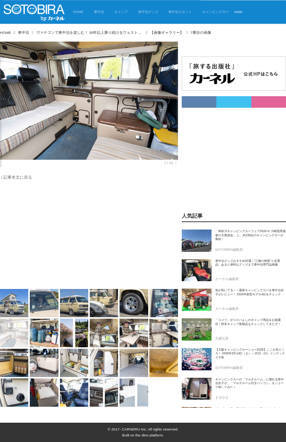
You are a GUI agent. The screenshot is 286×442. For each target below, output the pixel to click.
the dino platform (149, 435)
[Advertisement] (89, 236)
